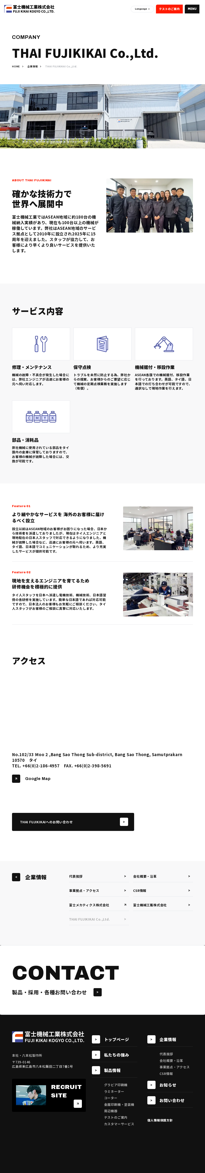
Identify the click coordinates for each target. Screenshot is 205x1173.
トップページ (110, 1039)
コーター (111, 1097)
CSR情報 (161, 890)
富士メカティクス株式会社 (97, 905)
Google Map (31, 779)
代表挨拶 (97, 876)
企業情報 (32, 66)
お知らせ (161, 1085)
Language (142, 8)
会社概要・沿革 (161, 876)
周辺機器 (111, 1110)
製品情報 (106, 1070)
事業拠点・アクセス (97, 890)
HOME (16, 66)
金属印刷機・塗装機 (119, 1104)
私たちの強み (110, 1055)
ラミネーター (114, 1091)
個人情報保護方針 (160, 1120)
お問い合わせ (166, 1100)
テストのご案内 (169, 9)
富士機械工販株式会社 (161, 905)
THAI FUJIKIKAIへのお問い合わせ (74, 822)
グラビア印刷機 (116, 1084)
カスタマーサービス (119, 1123)
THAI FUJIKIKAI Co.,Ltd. (97, 919)
